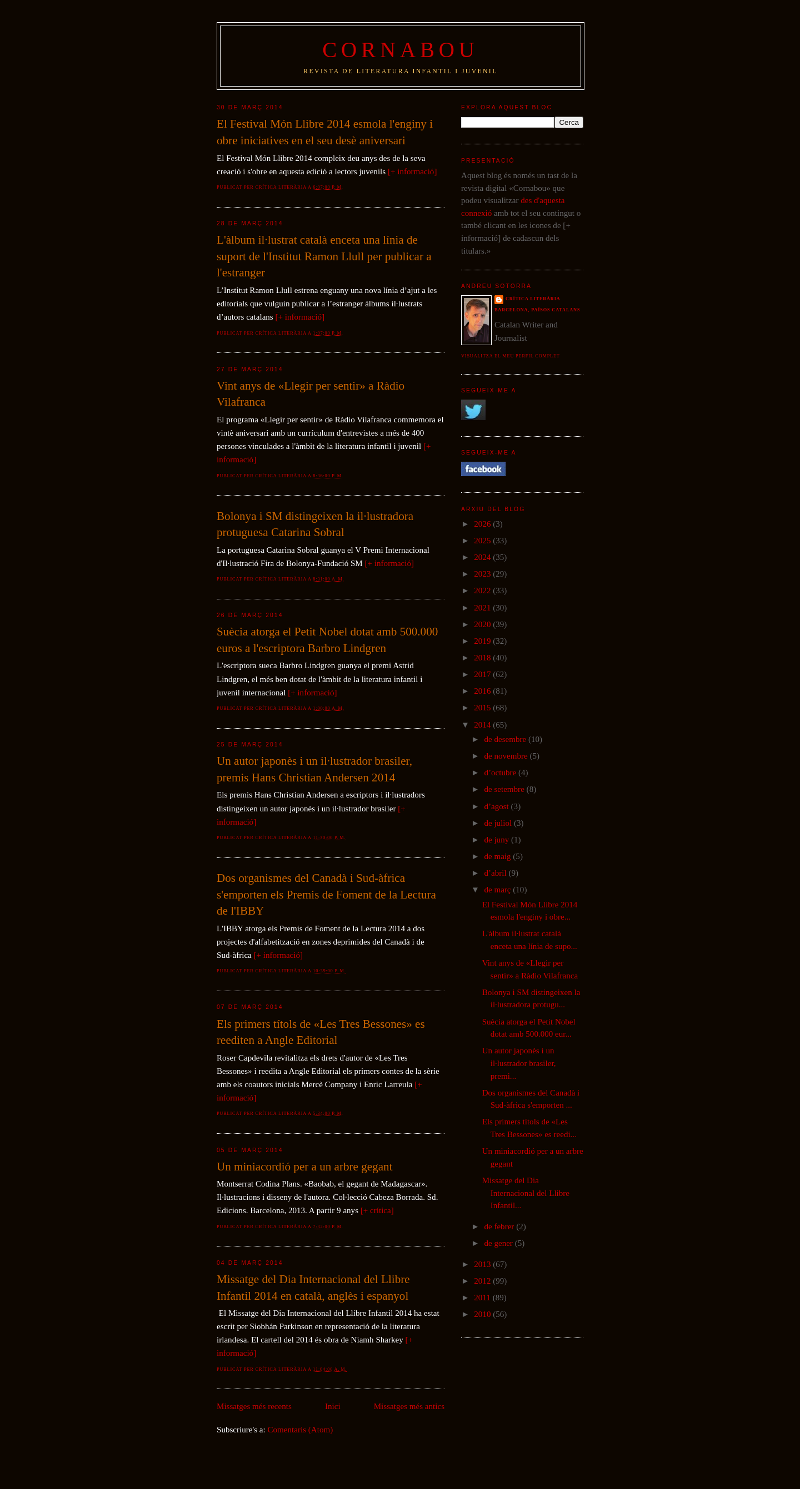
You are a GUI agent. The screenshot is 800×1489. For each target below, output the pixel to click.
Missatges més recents (254, 1406)
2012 (483, 1280)
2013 (483, 1264)
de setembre (505, 789)
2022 (483, 590)
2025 (483, 540)
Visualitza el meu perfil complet (510, 356)
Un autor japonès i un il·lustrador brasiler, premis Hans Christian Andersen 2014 (314, 769)
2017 (483, 674)
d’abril (496, 873)
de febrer (500, 1226)
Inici (333, 1406)
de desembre (506, 739)
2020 (483, 624)
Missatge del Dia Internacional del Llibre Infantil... (525, 1193)
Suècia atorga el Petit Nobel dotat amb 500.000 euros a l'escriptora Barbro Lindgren (327, 640)
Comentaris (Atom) (300, 1429)
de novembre (506, 755)
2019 (483, 641)
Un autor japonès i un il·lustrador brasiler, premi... (519, 1063)
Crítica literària (533, 298)
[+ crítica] (377, 1210)
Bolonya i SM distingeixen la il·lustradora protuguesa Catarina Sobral (315, 524)
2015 (483, 707)
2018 (483, 657)
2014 (483, 724)
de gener (499, 1243)
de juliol (499, 823)
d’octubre (501, 772)
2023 (483, 573)
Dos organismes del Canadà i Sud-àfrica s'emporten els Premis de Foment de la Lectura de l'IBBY (326, 894)
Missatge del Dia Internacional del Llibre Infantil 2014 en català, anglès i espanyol (313, 1288)
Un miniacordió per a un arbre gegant (305, 1166)
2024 (483, 557)
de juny (497, 839)
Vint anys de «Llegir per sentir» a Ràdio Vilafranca (310, 394)
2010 (483, 1314)
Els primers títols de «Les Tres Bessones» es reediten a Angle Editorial (321, 1032)
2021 (483, 607)
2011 (483, 1297)
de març (498, 889)
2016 (483, 691)
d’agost (497, 806)
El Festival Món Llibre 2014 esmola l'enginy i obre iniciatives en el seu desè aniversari (325, 132)
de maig (498, 856)
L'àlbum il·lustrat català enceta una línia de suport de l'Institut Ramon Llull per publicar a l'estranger (324, 256)
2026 (483, 523)
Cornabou (400, 50)
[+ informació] (412, 171)
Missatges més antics (409, 1406)
